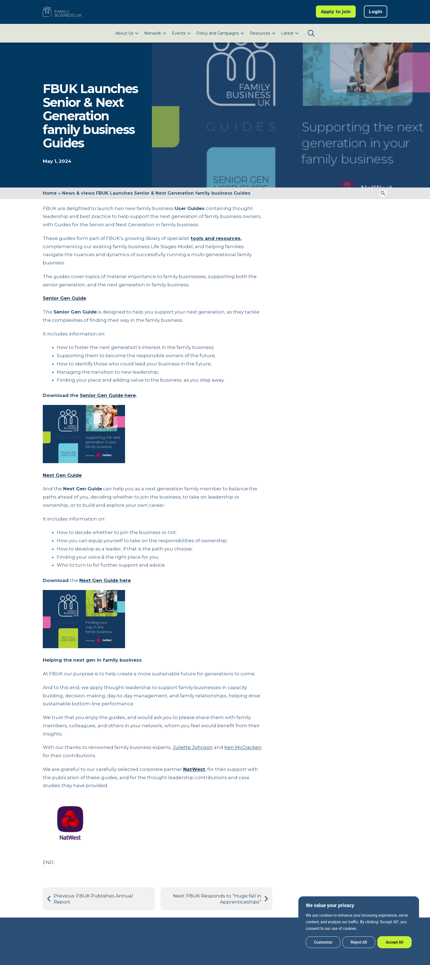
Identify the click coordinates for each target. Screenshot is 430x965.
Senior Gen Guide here (108, 395)
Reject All (359, 942)
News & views (78, 193)
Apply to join (336, 11)
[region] (358, 925)
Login (375, 11)
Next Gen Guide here (105, 580)
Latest (287, 33)
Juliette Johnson (193, 747)
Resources (260, 33)
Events (178, 33)
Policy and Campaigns (217, 33)
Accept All (394, 942)
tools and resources (216, 238)
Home (50, 193)
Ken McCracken (243, 747)
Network (152, 33)
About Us (124, 33)
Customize (323, 942)
